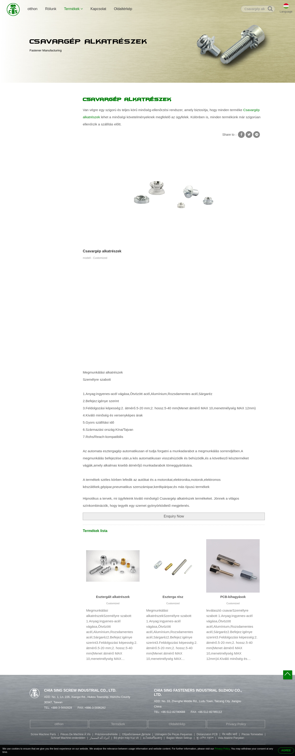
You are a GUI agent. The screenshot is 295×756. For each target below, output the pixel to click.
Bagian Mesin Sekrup (179, 737)
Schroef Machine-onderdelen (68, 737)
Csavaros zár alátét (46, 124)
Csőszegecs (41, 150)
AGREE (286, 750)
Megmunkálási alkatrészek (87, 87)
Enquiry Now (174, 516)
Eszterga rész (173, 597)
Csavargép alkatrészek (125, 87)
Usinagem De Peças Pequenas (173, 734)
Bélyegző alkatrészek (47, 193)
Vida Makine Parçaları (231, 737)
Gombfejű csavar (44, 185)
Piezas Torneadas (252, 734)
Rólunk (50, 9)
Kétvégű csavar (43, 158)
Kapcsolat (98, 9)
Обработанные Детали (136, 734)
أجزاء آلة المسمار (99, 737)
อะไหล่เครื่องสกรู (152, 737)
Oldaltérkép (123, 9)
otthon (32, 9)
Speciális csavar (44, 141)
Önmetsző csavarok (46, 132)
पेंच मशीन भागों (229, 734)
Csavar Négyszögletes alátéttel (48, 112)
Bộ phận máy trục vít (126, 737)
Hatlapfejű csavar (44, 167)
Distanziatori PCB (207, 734)
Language (286, 11)
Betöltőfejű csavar (45, 176)
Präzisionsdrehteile (106, 734)
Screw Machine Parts (43, 734)
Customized (112, 603)
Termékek (73, 9)
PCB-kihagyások (233, 597)
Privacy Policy (236, 724)
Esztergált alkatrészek (112, 597)
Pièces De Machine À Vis (75, 734)
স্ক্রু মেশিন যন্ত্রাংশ (205, 737)
